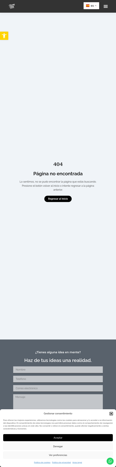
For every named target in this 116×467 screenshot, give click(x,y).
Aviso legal (77, 462)
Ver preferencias (58, 455)
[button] (4, 36)
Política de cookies (42, 462)
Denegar (58, 446)
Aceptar (58, 437)
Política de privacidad (61, 462)
